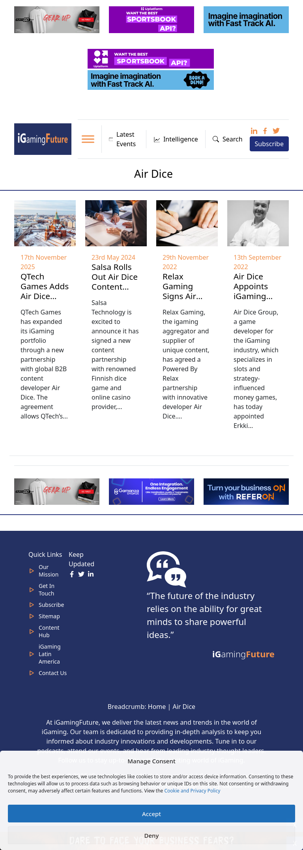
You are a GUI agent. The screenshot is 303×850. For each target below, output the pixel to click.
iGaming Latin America (50, 654)
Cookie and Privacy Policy (192, 790)
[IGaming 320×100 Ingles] (152, 491)
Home (157, 706)
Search (228, 139)
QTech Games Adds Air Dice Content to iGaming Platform (45, 301)
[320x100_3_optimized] (152, 19)
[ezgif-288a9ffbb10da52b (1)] (247, 491)
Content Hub (49, 631)
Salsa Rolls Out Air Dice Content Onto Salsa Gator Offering (115, 291)
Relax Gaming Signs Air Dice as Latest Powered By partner (185, 306)
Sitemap (49, 616)
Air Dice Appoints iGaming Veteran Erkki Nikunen (251, 301)
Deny (151, 835)
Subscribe (269, 143)
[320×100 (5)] (57, 19)
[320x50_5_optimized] (151, 58)
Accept (151, 814)
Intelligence (175, 139)
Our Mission (48, 570)
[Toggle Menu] (88, 139)
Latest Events (122, 139)
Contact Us (53, 673)
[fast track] (247, 19)
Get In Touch (46, 589)
